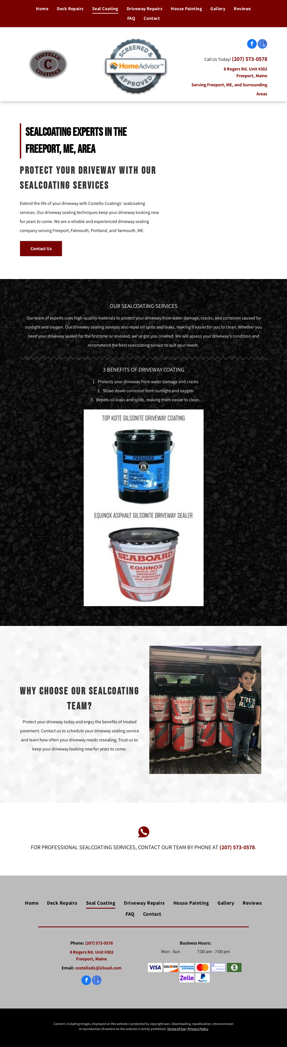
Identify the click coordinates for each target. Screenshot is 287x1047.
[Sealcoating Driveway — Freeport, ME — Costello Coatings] (218, 190)
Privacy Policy (198, 1029)
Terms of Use (176, 1029)
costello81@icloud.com (98, 968)
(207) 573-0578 (249, 59)
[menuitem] (42, 9)
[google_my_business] (262, 44)
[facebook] (252, 44)
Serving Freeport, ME (211, 85)
